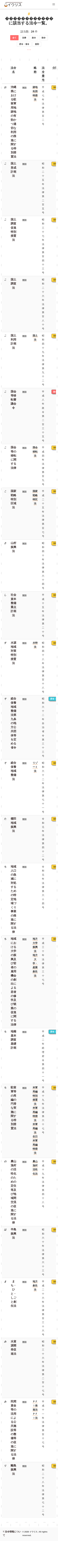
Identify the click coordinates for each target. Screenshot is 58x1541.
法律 (24, 38)
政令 (34, 38)
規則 (37, 44)
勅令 (44, 38)
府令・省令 (24, 44)
